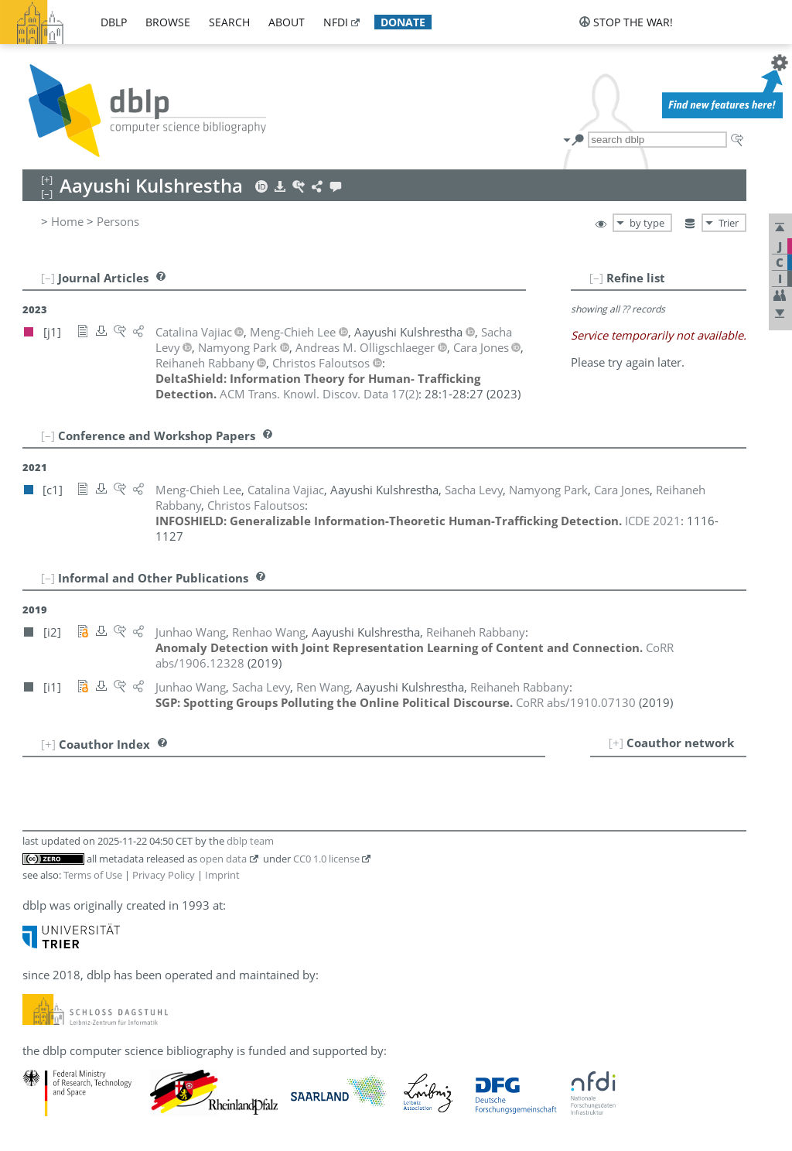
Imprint (222, 875)
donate (403, 22)
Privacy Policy (163, 875)
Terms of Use (92, 875)
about (286, 22)
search (229, 22)
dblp (114, 22)
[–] (596, 277)
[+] (616, 742)
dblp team (250, 841)
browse (167, 22)
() (319, 393)
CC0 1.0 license (326, 859)
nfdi (335, 22)
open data (223, 859)
